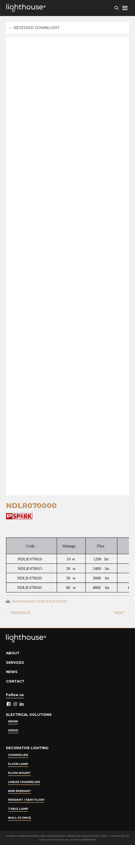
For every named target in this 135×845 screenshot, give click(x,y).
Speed (13, 730)
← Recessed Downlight (34, 28)
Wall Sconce (19, 817)
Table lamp (18, 808)
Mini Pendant (19, 791)
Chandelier (18, 755)
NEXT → (121, 612)
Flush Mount (19, 773)
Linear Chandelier (24, 782)
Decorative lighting (27, 748)
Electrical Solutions (29, 715)
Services (15, 663)
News (12, 672)
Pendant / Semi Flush (26, 799)
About (13, 653)
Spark (13, 721)
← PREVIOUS (18, 612)
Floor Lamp (18, 764)
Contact (15, 681)
